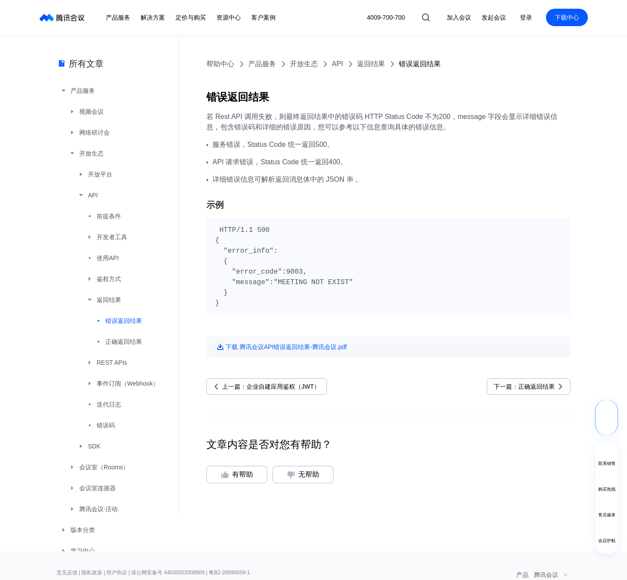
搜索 (426, 17)
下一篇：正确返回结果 (524, 386)
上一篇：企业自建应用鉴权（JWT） (271, 386)
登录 (526, 17)
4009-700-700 (386, 17)
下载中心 (567, 17)
